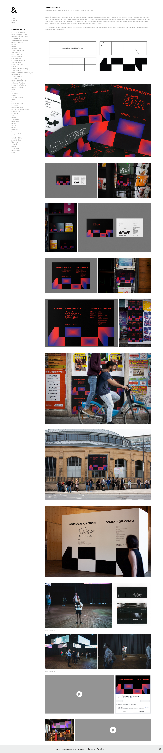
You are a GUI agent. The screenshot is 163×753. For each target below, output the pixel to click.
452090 (13, 117)
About (13, 18)
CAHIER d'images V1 (18, 60)
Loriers (13, 132)
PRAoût (14, 46)
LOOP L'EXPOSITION (18, 81)
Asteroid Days (16, 62)
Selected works (18, 29)
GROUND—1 (15, 38)
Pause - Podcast (17, 56)
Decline (100, 749)
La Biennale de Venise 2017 (20, 109)
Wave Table (15, 122)
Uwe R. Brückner (17, 103)
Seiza (13, 89)
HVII (12, 101)
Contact (14, 20)
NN (12, 91)
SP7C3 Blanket (16, 75)
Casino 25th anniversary (19, 69)
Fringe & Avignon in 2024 (20, 36)
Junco (13, 44)
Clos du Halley (16, 58)
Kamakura (14, 67)
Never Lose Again (17, 65)
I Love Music (15, 150)
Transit (13, 126)
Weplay (13, 124)
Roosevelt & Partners (18, 85)
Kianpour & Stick (17, 97)
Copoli (13, 95)
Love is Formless (17, 87)
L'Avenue (14, 113)
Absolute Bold (16, 140)
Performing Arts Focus (19, 34)
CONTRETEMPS (16, 77)
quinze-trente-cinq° (17, 42)
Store (13, 23)
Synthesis (14, 136)
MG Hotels (15, 130)
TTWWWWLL (15, 119)
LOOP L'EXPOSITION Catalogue (22, 73)
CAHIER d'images (17, 79)
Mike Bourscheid (17, 107)
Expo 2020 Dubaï (17, 54)
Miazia (13, 146)
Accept (91, 749)
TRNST (13, 99)
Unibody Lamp (16, 111)
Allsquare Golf (16, 134)
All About (14, 105)
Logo (13, 152)
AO (12, 115)
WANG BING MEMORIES (19, 40)
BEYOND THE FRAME (18, 32)
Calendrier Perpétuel (18, 83)
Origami (14, 144)
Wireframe (14, 93)
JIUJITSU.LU (15, 52)
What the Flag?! (16, 48)
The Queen (15, 142)
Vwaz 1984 (15, 148)
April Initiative (16, 71)
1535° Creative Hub (17, 50)
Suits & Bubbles (16, 138)
